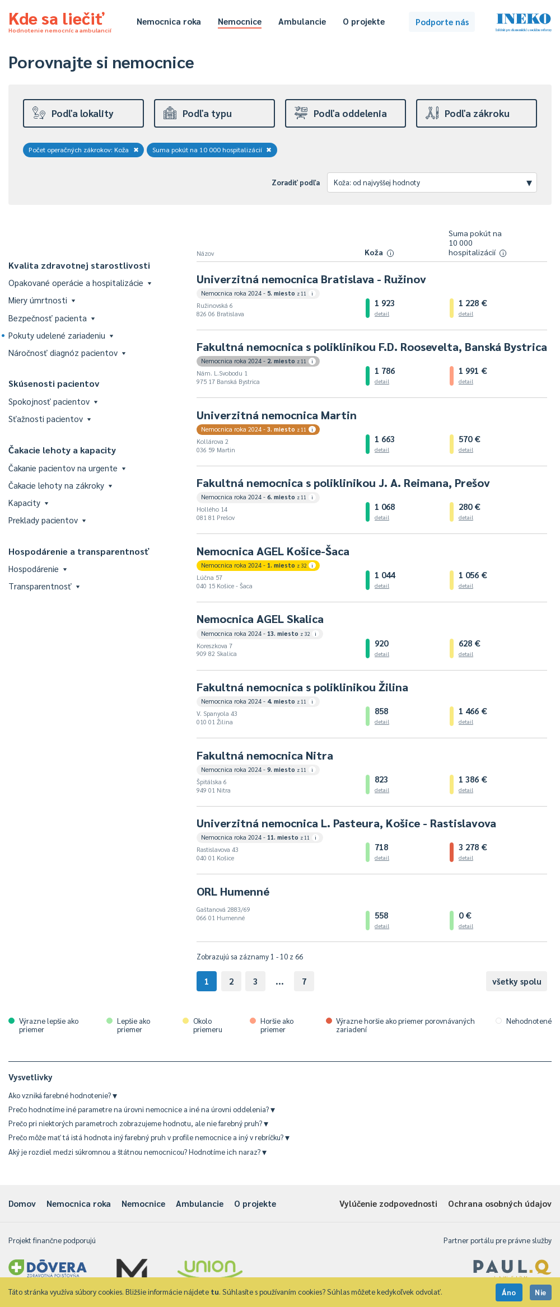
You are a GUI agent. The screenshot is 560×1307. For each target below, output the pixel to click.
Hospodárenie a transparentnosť (79, 551)
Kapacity (28, 502)
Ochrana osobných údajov (500, 1203)
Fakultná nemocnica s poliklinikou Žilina (302, 687)
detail (382, 313)
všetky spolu (517, 981)
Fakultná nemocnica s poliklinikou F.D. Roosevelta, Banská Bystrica (372, 346)
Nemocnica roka (169, 21)
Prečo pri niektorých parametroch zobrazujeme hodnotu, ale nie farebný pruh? (138, 1123)
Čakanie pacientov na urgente (66, 467)
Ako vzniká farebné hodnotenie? (62, 1095)
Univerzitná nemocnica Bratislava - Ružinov (311, 278)
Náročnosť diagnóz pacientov (66, 352)
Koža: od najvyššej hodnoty (433, 182)
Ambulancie (302, 21)
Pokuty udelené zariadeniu (60, 335)
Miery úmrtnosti (41, 299)
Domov (22, 1203)
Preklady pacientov (47, 519)
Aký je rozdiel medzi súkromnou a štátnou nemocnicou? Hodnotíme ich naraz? (137, 1151)
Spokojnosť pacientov (52, 401)
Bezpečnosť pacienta (51, 317)
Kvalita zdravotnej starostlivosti (79, 265)
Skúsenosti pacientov (54, 383)
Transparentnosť (44, 585)
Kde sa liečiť (59, 20)
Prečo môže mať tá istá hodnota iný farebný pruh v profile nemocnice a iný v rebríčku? (149, 1137)
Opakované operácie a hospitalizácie (79, 282)
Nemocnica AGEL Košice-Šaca (273, 551)
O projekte (364, 21)
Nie (541, 1292)
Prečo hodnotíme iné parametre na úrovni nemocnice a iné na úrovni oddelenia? (141, 1109)
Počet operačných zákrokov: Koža (84, 149)
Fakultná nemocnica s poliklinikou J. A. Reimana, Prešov (343, 482)
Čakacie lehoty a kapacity (62, 450)
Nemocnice (240, 21)
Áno (509, 1292)
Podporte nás (442, 21)
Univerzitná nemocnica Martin (277, 414)
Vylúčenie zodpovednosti (388, 1203)
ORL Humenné (233, 891)
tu (215, 1291)
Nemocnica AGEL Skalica (260, 618)
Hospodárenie (37, 568)
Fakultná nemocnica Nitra (265, 755)
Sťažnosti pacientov (49, 418)
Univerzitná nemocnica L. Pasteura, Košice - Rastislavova (346, 823)
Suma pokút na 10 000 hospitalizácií (212, 149)
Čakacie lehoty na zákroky (60, 485)
